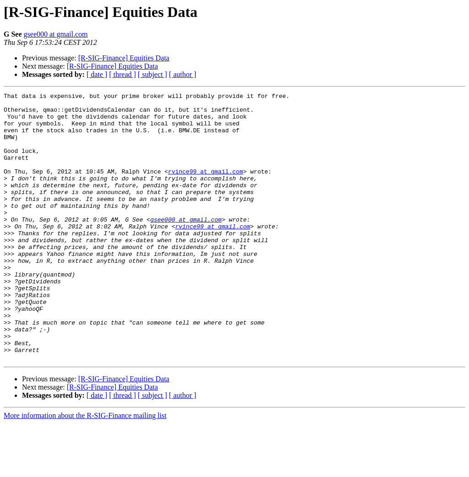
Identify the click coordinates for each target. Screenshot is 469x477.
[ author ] (182, 74)
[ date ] (97, 74)
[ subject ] (152, 74)
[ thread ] (122, 74)
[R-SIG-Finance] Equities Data (123, 58)
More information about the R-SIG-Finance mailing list (85, 469)
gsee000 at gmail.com (56, 34)
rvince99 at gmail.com (205, 188)
